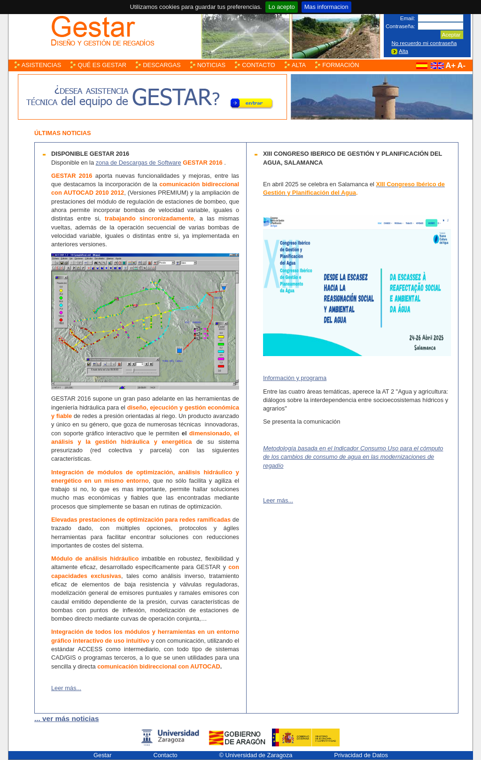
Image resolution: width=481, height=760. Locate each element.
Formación (340, 64)
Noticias (211, 64)
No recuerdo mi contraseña (424, 43)
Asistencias (42, 64)
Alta (403, 51)
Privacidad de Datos (361, 755)
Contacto (258, 64)
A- (461, 65)
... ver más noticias (66, 718)
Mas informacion (326, 6)
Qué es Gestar (102, 64)
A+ (450, 65)
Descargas (161, 64)
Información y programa (294, 377)
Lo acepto (281, 6)
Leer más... (66, 688)
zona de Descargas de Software (138, 162)
